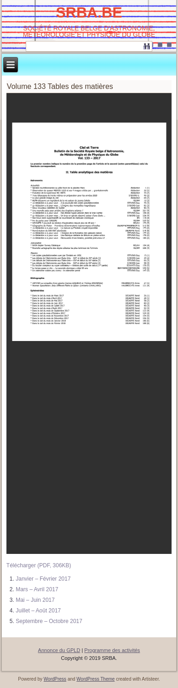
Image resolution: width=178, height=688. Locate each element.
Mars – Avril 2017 (37, 589)
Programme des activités (112, 650)
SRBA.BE (89, 12)
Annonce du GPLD (59, 650)
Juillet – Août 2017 (38, 610)
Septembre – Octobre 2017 (49, 621)
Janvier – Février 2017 (43, 579)
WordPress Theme (95, 679)
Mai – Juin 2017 (35, 600)
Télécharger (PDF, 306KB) (38, 565)
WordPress (55, 679)
